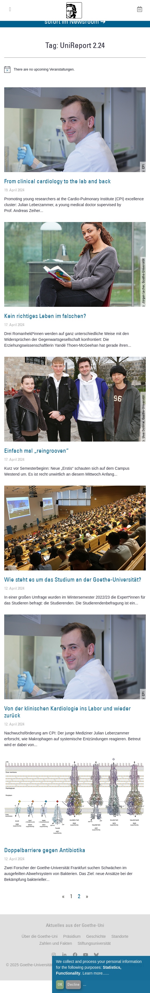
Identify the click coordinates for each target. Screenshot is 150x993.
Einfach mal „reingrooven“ (36, 463)
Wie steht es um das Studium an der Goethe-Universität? (72, 592)
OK (60, 984)
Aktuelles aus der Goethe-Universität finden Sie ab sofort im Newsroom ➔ (75, 30)
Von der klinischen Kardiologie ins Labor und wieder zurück (67, 724)
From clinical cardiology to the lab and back (57, 193)
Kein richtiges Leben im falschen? (45, 328)
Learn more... (94, 973)
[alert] (75, 82)
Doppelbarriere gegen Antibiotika (44, 862)
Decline (73, 984)
